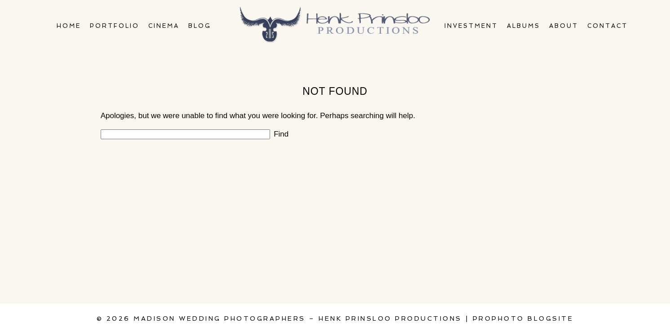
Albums (523, 25)
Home (69, 25)
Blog (199, 25)
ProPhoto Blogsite (523, 318)
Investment (471, 25)
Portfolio (114, 25)
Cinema (163, 25)
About (563, 25)
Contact (607, 25)
